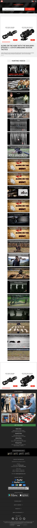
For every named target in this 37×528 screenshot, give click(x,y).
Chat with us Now (22, 466)
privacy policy (29, 522)
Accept (18, 525)
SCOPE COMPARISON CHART (18, 450)
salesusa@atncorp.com (20, 473)
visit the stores (18, 425)
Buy (15, 39)
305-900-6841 (21, 465)
